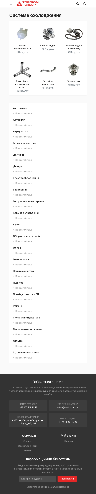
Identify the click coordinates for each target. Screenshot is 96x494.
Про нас (27, 441)
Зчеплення (20, 189)
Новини (27, 450)
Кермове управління (26, 212)
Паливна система (24, 271)
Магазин (68, 441)
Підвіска (18, 282)
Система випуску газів (27, 317)
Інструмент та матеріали (28, 201)
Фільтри (18, 340)
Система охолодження (27, 329)
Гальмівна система (24, 143)
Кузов (16, 224)
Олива (17, 247)
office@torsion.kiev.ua (67, 407)
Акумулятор (20, 131)
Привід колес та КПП (26, 294)
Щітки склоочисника (26, 352)
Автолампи (20, 108)
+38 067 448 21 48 (28, 407)
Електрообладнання (26, 177)
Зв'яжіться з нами (27, 446)
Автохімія (19, 119)
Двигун (17, 166)
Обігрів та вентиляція (26, 236)
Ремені (17, 305)
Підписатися (67, 478)
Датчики (18, 154)
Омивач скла (21, 259)
